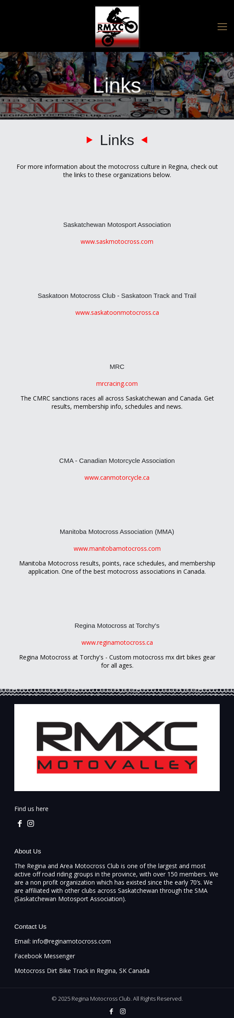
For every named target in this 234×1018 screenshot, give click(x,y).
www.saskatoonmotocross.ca (117, 312)
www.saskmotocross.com (117, 241)
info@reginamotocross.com (71, 941)
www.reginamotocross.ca (117, 642)
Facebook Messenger (44, 956)
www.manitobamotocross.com (117, 548)
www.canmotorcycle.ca (117, 477)
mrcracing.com (117, 383)
